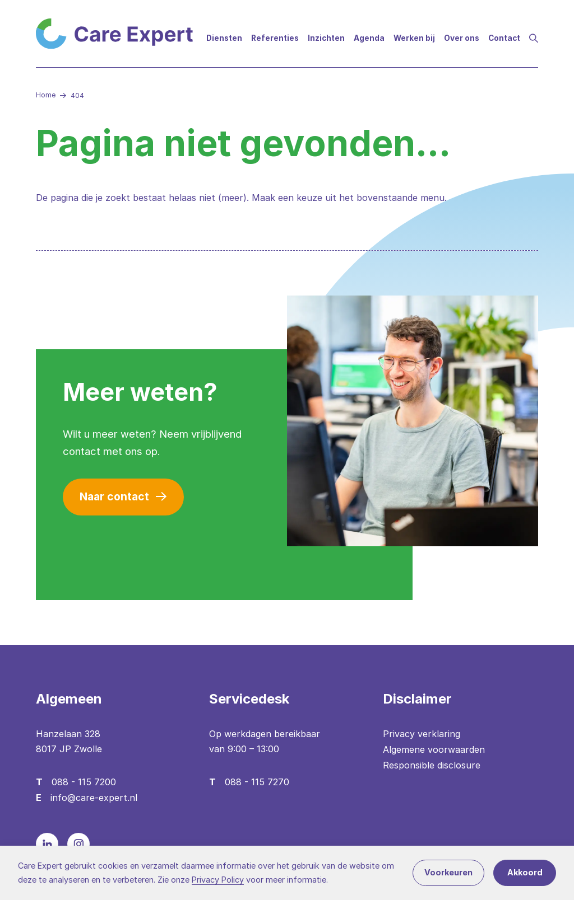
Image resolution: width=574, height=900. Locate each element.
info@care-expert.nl (93, 797)
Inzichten (326, 38)
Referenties (275, 38)
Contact (504, 38)
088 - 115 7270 (257, 781)
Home (45, 95)
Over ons (461, 38)
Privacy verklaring (421, 733)
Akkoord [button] (525, 872)
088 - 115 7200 (84, 781)
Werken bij (414, 38)
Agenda (369, 38)
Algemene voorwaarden (434, 749)
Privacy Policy (218, 879)
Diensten (224, 38)
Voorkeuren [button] (448, 872)
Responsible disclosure (431, 765)
